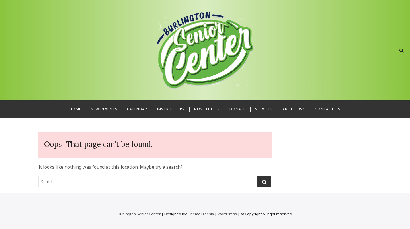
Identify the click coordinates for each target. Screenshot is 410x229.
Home (75, 109)
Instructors (170, 109)
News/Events (104, 109)
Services (264, 109)
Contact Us (327, 109)
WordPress (227, 213)
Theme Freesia (201, 213)
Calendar (137, 109)
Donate (237, 109)
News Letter (207, 109)
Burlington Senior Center (139, 213)
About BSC (293, 109)
